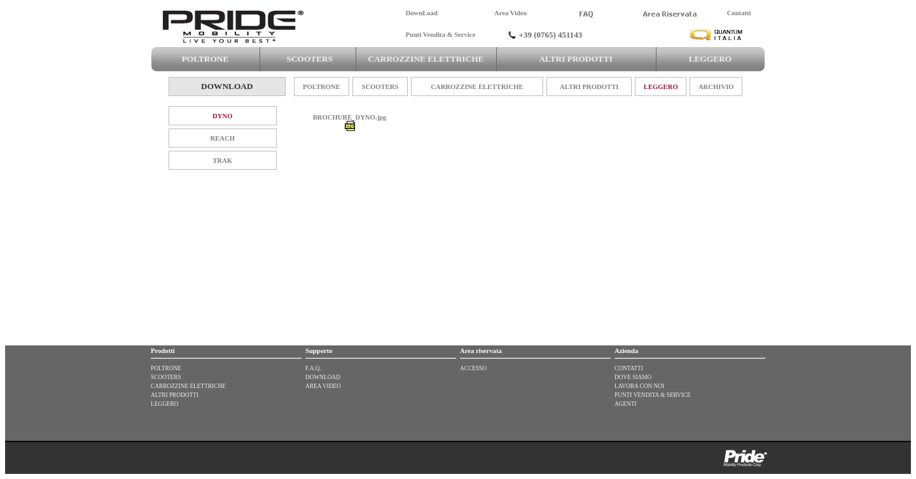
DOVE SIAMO (632, 377)
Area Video (510, 13)
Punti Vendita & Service (441, 34)
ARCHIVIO (716, 86)
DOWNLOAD (322, 377)
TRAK (222, 160)
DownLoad (422, 13)
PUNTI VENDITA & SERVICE (652, 395)
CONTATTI (628, 368)
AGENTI (625, 404)
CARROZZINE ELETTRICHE (426, 59)
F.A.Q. (313, 368)
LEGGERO (710, 59)
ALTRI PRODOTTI (575, 59)
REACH (223, 138)
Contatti (739, 13)
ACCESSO (473, 368)
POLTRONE (205, 59)
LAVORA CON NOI (639, 386)
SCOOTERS (307, 59)
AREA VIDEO (323, 386)
